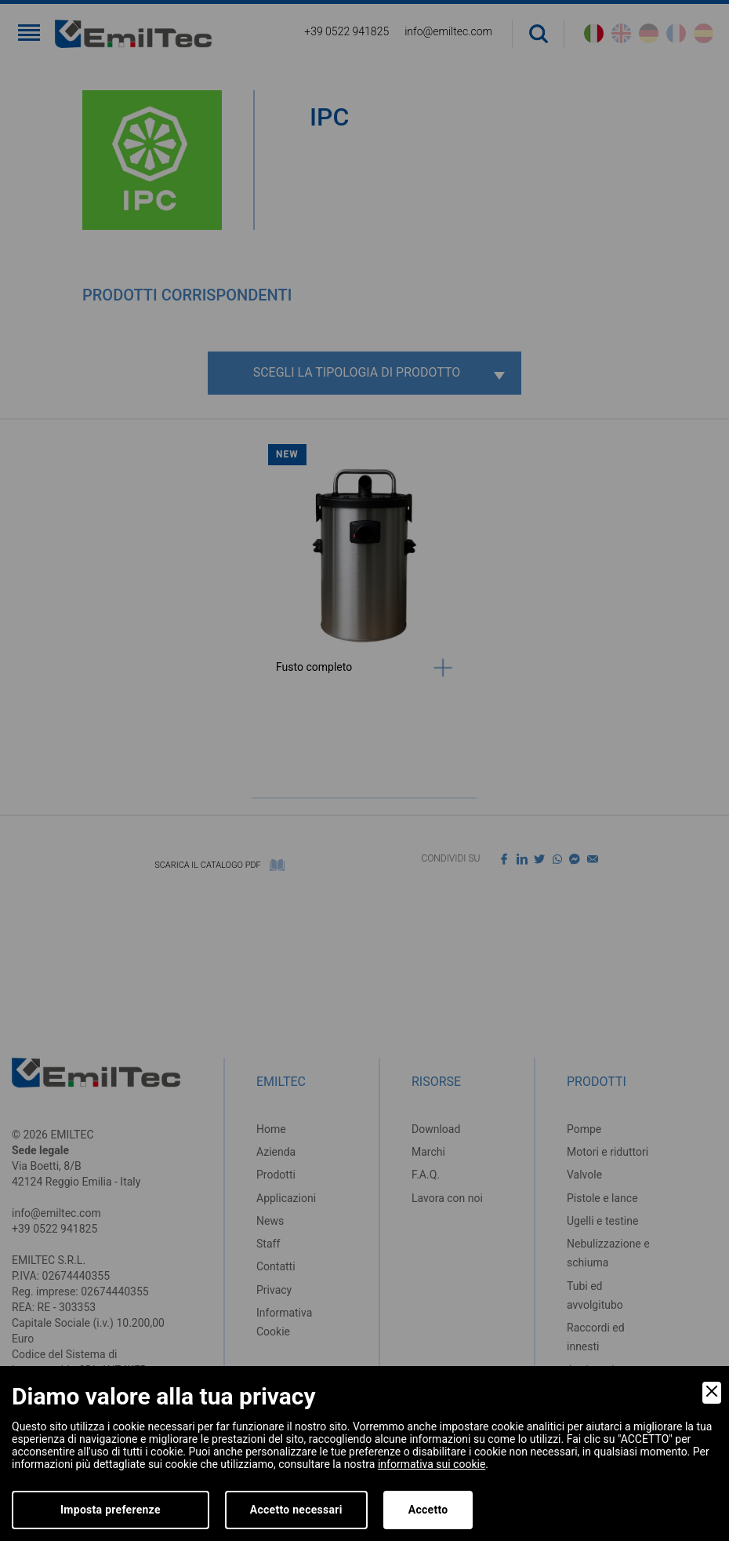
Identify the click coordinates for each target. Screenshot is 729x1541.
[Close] (711, 1393)
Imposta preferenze (110, 1509)
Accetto (428, 1509)
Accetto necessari (296, 1509)
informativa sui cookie (431, 1464)
